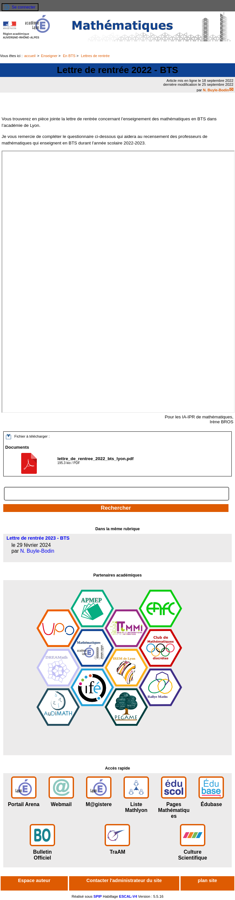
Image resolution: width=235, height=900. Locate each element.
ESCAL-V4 (128, 896)
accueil (30, 56)
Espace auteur (34, 880)
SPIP (98, 896)
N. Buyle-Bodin (216, 90)
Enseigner (49, 56)
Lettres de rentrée (95, 56)
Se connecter (24, 7)
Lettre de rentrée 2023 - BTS (38, 538)
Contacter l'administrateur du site (124, 880)
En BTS (69, 56)
